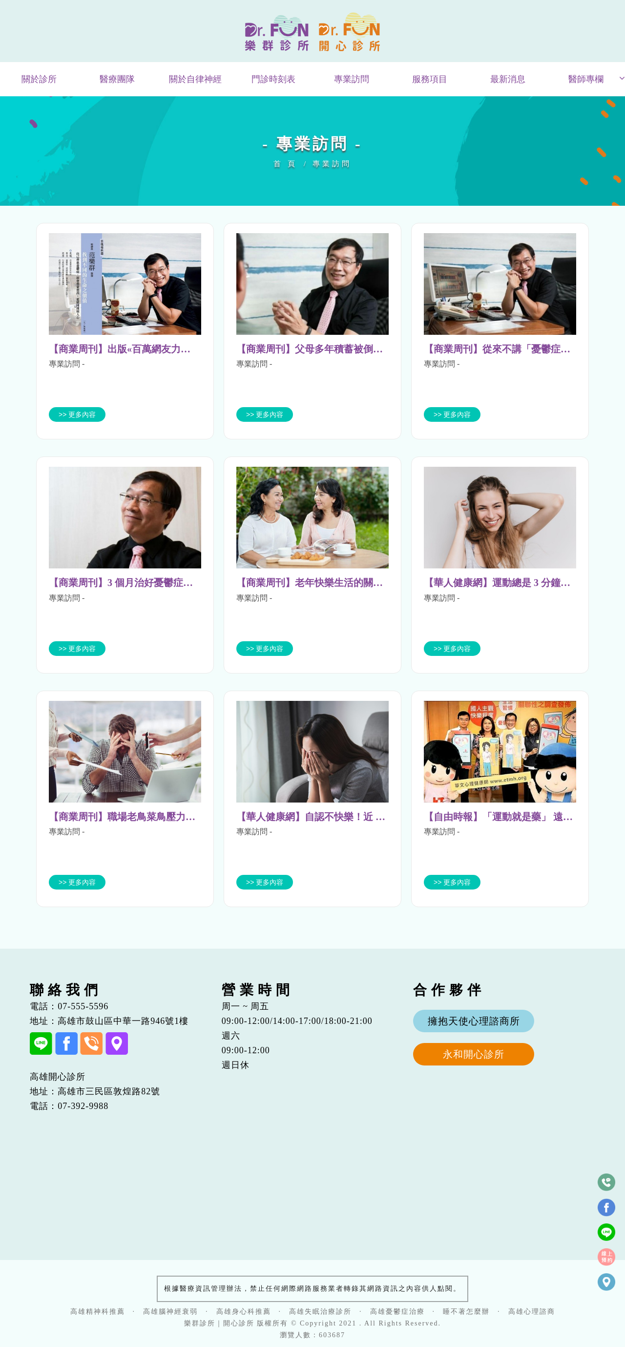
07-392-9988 (83, 1106)
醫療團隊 (117, 79)
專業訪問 (351, 79)
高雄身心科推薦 (243, 1311)
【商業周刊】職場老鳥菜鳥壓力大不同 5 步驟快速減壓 (166, 816)
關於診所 (39, 79)
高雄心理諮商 (531, 1311)
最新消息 (507, 79)
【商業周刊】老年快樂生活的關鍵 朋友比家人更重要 (349, 582)
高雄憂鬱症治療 (397, 1311)
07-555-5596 (83, 1006)
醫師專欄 (586, 79)
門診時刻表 (273, 79)
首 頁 (285, 164)
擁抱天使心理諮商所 (474, 1021)
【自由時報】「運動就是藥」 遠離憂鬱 (508, 816)
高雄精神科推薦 (97, 1311)
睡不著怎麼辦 (466, 1311)
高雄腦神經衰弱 (170, 1311)
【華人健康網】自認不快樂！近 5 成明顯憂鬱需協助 (348, 816)
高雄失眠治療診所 (320, 1311)
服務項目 (429, 79)
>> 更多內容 (77, 414)
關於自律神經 (195, 79)
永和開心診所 (473, 1054)
